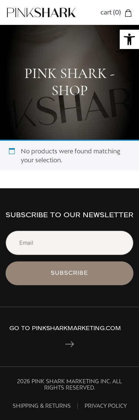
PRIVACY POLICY (106, 406)
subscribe (69, 273)
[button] (129, 39)
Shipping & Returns (42, 406)
